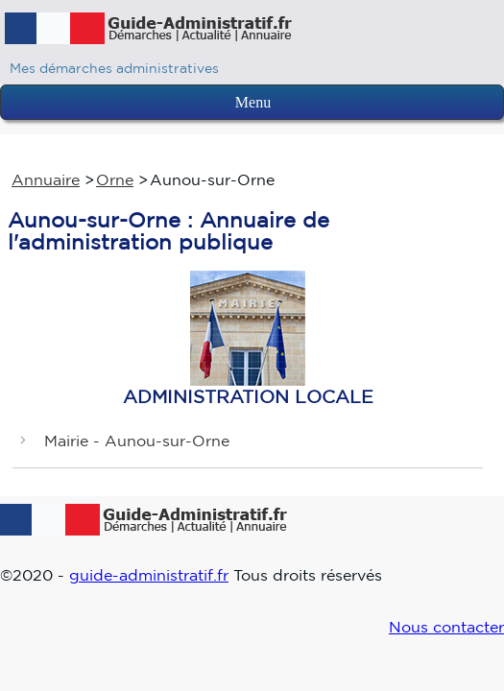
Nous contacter (446, 626)
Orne (114, 179)
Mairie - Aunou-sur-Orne (136, 440)
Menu (253, 102)
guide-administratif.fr (148, 575)
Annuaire (46, 179)
